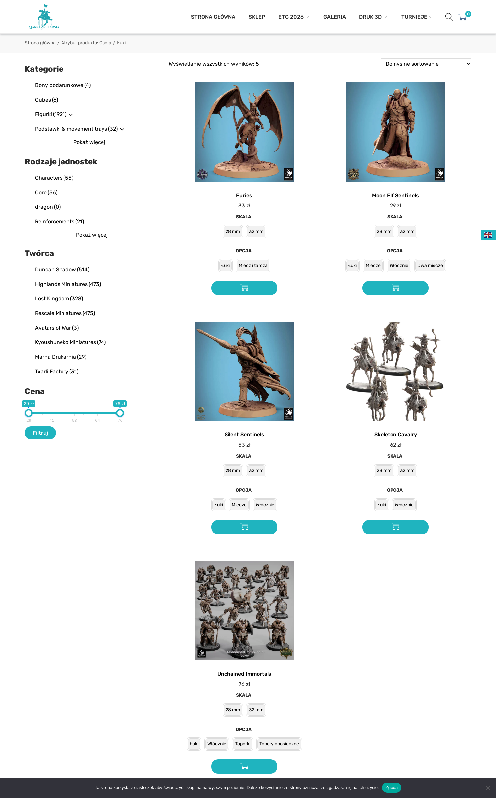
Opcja (244, 251)
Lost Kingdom (59, 298)
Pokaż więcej (89, 142)
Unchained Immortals (244, 674)
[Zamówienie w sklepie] (426, 64)
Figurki (50, 114)
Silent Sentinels (244, 434)
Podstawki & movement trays (76, 129)
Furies (244, 195)
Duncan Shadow (62, 269)
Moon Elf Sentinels (395, 195)
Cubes (46, 100)
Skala (243, 217)
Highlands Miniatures (68, 284)
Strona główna (40, 43)
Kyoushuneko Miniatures (70, 342)
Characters (54, 178)
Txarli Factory (56, 371)
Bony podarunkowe (63, 85)
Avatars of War (57, 328)
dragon (48, 207)
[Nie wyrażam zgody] (487, 787)
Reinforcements (59, 221)
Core (46, 192)
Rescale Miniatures (65, 313)
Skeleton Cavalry (395, 434)
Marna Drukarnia (60, 357)
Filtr (38, 433)
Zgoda (391, 787)
